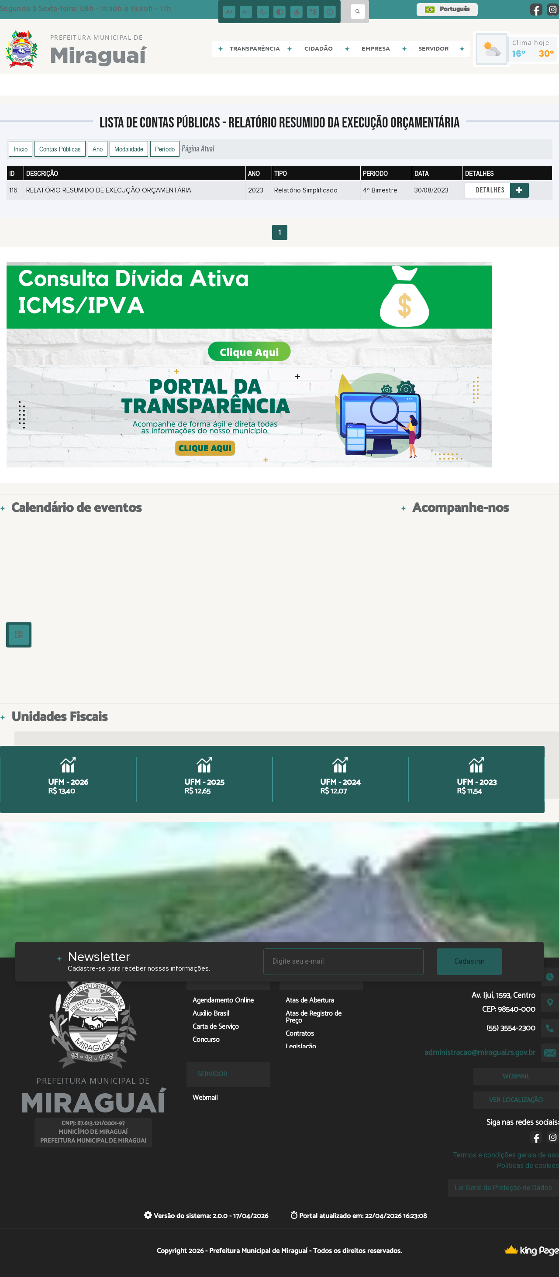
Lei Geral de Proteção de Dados (503, 1188)
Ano (98, 148)
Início (21, 148)
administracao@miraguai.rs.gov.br (479, 1052)
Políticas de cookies (528, 1165)
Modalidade (128, 148)
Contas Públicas (60, 148)
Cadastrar (469, 961)
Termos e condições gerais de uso (506, 1155)
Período (165, 148)
